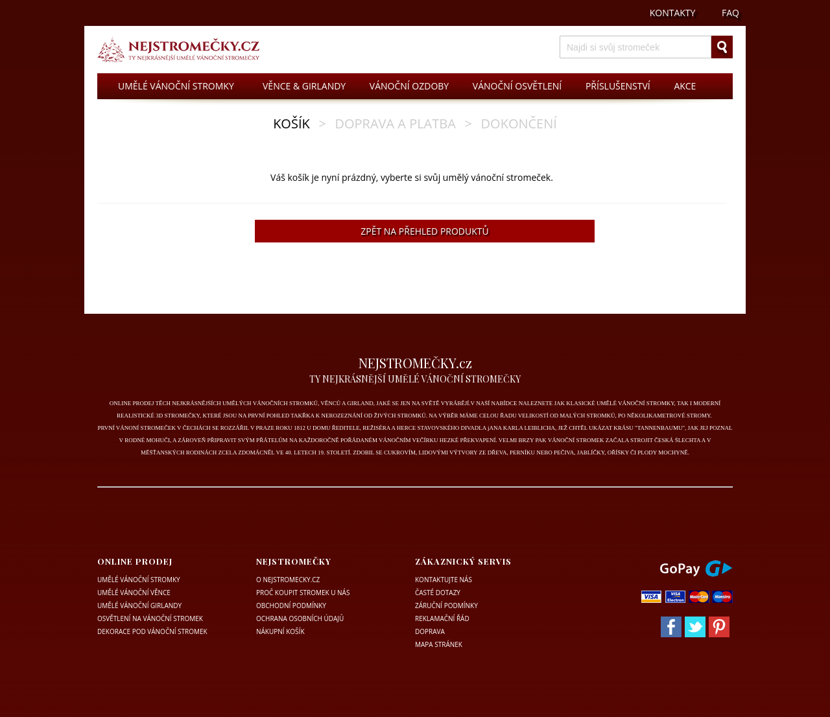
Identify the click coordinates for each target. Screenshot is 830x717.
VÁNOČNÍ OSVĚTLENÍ (517, 86)
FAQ (730, 12)
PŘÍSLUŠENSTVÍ (618, 86)
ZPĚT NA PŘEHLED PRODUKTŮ (424, 231)
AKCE (685, 86)
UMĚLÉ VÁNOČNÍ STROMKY (176, 86)
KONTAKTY (673, 12)
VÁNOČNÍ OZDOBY (409, 86)
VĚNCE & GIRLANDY (304, 86)
